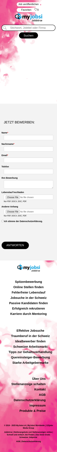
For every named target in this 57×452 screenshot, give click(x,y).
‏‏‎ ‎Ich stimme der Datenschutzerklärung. (22, 221)
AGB (42, 394)
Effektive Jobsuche (30, 330)
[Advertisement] (28, 70)
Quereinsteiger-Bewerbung (30, 357)
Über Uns (39, 378)
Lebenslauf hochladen (13, 192)
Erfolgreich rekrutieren (28, 308)
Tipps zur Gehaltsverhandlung (30, 352)
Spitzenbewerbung (28, 281)
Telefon (5, 166)
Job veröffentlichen (28, 4)
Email (4, 155)
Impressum (37, 405)
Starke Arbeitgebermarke (30, 362)
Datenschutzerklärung (30, 400)
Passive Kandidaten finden (28, 303)
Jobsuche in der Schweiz (28, 297)
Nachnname (8, 144)
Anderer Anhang (10, 206)
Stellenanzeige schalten (28, 384)
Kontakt (40, 389)
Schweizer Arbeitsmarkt (30, 346)
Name (4, 132)
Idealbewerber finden (30, 341)
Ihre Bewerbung (10, 178)
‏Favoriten (30, 10)
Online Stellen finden (28, 287)
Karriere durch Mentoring (28, 313)
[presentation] (25, 232)
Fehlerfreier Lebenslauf (28, 292)
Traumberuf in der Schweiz (30, 336)
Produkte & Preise (32, 410)
